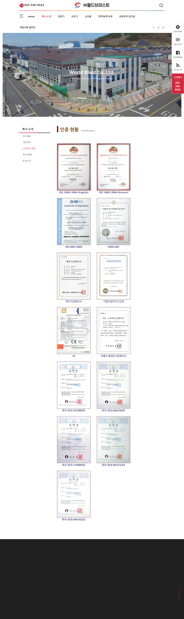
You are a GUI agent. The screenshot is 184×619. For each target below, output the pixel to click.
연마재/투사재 (105, 16)
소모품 (88, 16)
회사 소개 (46, 16)
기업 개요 (27, 142)
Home (31, 16)
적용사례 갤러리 (27, 27)
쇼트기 (74, 16)
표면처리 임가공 (127, 16)
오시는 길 (27, 160)
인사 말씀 (27, 136)
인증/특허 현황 (29, 148)
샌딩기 (61, 16)
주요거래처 (27, 154)
